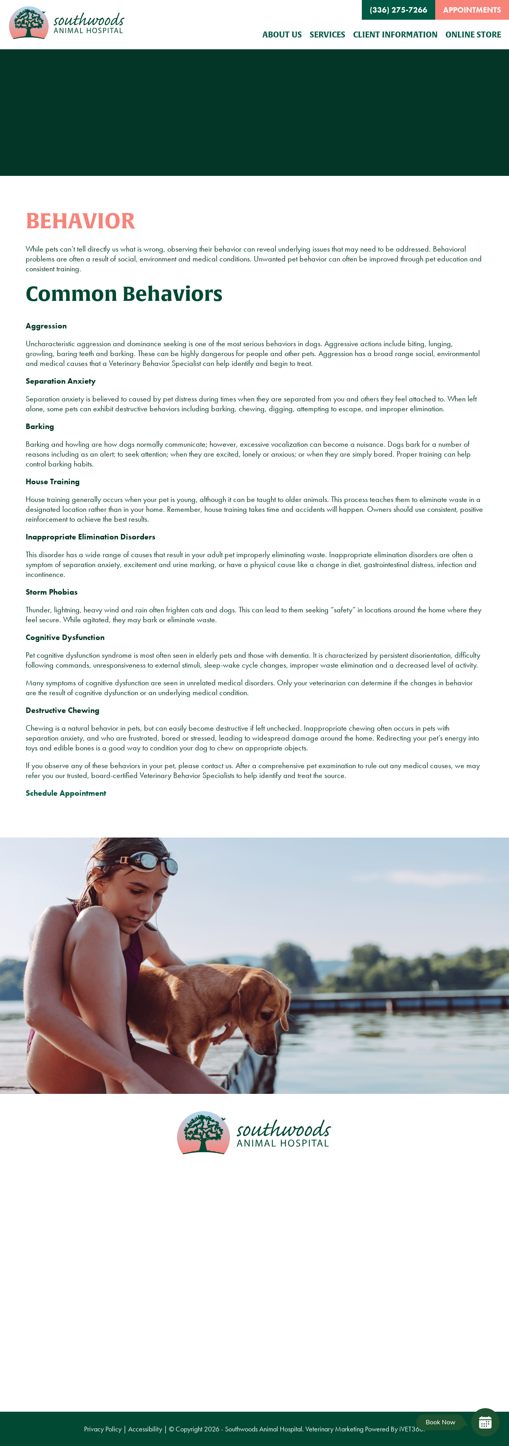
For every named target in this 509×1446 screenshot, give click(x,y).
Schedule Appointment (66, 793)
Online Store (473, 34)
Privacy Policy (103, 1428)
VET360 (411, 1428)
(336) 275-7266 (398, 10)
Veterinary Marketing (334, 1428)
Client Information (395, 34)
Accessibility (145, 1428)
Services (327, 34)
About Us (282, 34)
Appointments (472, 10)
